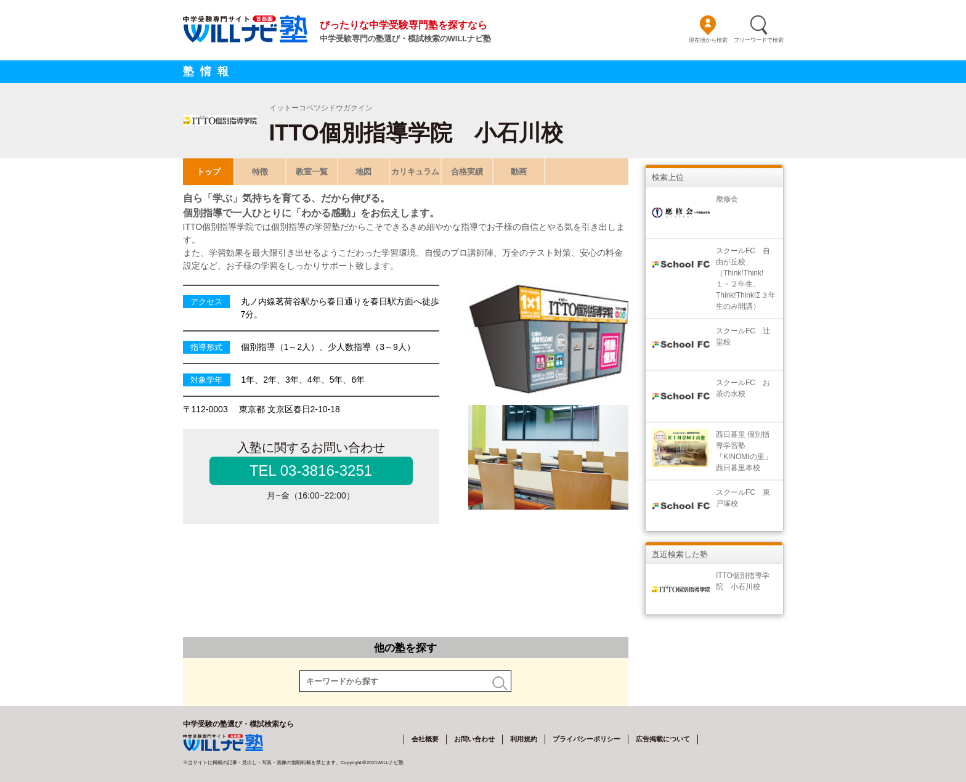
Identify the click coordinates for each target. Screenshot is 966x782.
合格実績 (467, 171)
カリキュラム (415, 171)
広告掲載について (663, 739)
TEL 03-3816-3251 (311, 470)
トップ (208, 171)
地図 (363, 171)
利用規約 (523, 739)
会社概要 (425, 739)
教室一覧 (312, 171)
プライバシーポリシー (586, 739)
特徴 (260, 171)
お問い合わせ (474, 739)
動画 (519, 171)
